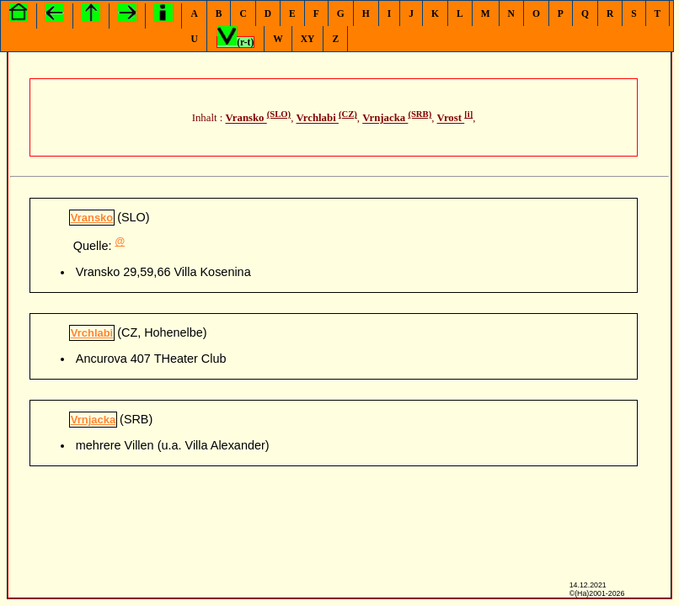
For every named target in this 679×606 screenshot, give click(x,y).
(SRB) (419, 114)
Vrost (451, 119)
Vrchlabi (318, 119)
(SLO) (279, 114)
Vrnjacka (385, 119)
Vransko (246, 119)
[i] (468, 114)
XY (308, 39)
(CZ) (348, 114)
